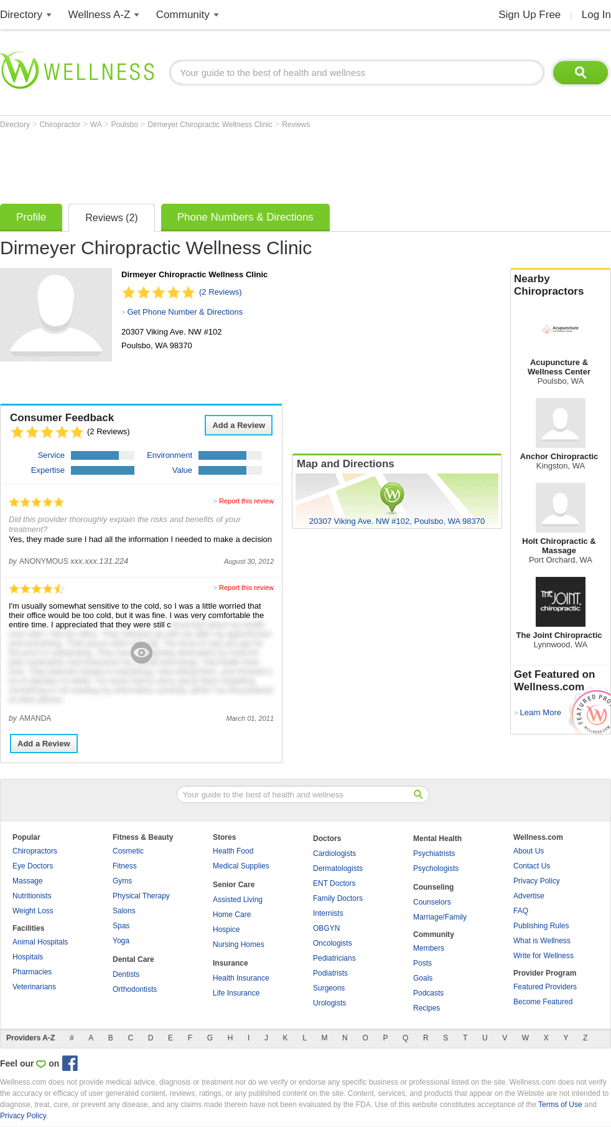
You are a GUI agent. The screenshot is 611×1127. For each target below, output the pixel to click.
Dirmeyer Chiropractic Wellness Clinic (210, 124)
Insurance (230, 963)
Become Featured (542, 1001)
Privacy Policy (536, 881)
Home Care (232, 914)
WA (97, 124)
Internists (328, 913)
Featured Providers (545, 986)
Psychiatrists (434, 853)
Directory (21, 15)
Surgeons (329, 988)
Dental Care (133, 959)
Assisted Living (238, 899)
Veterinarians (34, 986)
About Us (528, 851)
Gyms (122, 881)
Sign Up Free (529, 15)
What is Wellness (542, 940)
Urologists (329, 1003)
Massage (27, 881)
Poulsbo (126, 124)
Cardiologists (334, 853)
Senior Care (233, 884)
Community (183, 15)
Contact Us (531, 866)
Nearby (560, 285)
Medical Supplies (241, 866)
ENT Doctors (334, 883)
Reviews (296, 124)
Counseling (433, 887)
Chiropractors (34, 851)
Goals (422, 978)
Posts (422, 963)
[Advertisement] (226, 163)
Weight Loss (33, 910)
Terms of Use (560, 1104)
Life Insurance (236, 993)
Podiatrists (330, 973)
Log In (596, 15)
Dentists (126, 974)
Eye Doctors (32, 866)
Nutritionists (32, 896)
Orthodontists (135, 989)
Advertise (528, 896)
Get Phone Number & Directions (185, 311)
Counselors (432, 902)
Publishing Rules (541, 925)
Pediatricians (334, 958)
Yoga (121, 940)
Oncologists (332, 943)
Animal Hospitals (40, 942)
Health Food (233, 851)
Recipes (426, 1008)
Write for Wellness (543, 955)
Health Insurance (241, 978)
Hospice (226, 929)
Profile (31, 217)
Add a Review (238, 425)
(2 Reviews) (220, 292)
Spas (121, 925)
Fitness (125, 866)
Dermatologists (338, 868)
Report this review (246, 501)
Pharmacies (32, 972)
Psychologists (436, 868)
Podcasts (428, 993)
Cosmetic (128, 851)
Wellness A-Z (99, 15)
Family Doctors (338, 898)
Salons (124, 910)
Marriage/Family (440, 917)
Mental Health (437, 838)
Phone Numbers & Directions (245, 217)
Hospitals (27, 957)
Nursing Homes (238, 944)
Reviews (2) (111, 217)
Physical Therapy (141, 896)
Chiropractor (60, 124)
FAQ (520, 910)
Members (428, 948)
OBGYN (326, 928)
